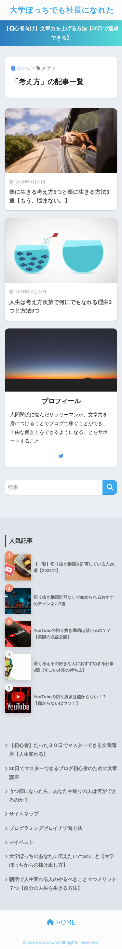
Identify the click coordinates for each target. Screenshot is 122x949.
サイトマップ (23, 814)
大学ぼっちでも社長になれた (62, 10)
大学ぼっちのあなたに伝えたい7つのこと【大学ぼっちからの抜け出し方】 (61, 861)
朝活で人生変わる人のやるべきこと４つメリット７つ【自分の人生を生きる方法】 (62, 884)
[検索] (109, 487)
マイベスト (21, 842)
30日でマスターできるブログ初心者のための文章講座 (63, 773)
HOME (61, 922)
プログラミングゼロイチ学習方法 (45, 828)
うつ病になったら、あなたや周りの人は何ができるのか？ (62, 796)
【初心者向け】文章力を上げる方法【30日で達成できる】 (61, 33)
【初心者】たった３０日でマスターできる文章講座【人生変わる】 (62, 750)
